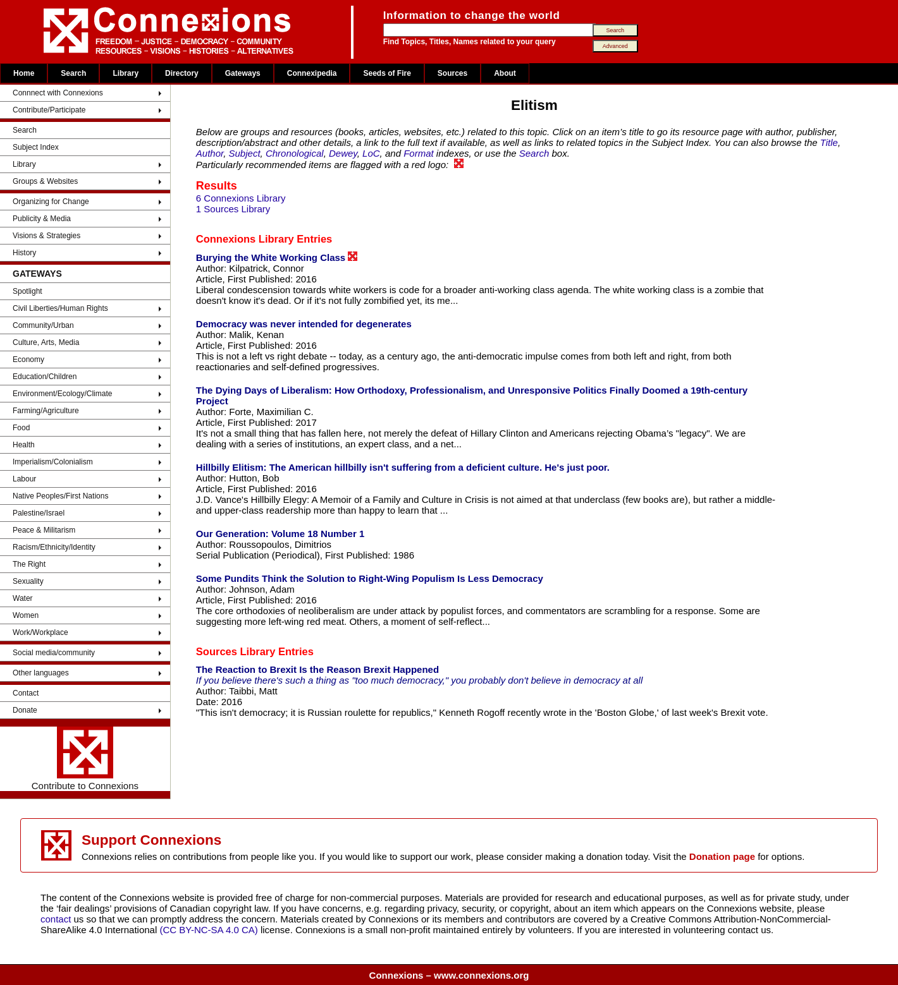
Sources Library (236, 651)
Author (209, 153)
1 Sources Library (233, 208)
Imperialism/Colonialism (53, 461)
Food (21, 427)
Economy (28, 359)
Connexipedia (312, 73)
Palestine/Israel (39, 513)
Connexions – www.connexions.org (449, 975)
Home (23, 73)
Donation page (722, 856)
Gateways (243, 73)
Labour (24, 478)
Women (26, 615)
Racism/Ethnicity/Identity (54, 547)
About (505, 73)
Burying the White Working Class (277, 257)
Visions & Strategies (46, 235)
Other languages (41, 672)
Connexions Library (245, 239)
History (24, 252)
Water (23, 598)
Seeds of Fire (386, 73)
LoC (371, 153)
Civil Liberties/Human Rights (60, 308)
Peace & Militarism (44, 530)
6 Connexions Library (241, 198)
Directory (182, 73)
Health (24, 444)
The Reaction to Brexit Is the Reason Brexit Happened (317, 669)
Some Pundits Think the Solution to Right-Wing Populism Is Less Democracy (369, 578)
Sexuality (28, 581)
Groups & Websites (45, 181)
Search (73, 73)
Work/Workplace (40, 632)
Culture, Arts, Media (46, 342)
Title (829, 142)
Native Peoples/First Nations (60, 496)
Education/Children (45, 376)
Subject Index (36, 147)
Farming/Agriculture (46, 410)
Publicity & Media (42, 218)
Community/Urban (43, 325)
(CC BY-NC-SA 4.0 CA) (208, 929)
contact (57, 919)
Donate (25, 710)
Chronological (295, 153)
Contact (26, 693)
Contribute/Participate (49, 110)
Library (125, 73)
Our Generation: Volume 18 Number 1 (280, 533)
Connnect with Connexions (58, 92)
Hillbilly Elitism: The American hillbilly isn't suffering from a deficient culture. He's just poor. (403, 467)
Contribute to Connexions (85, 759)
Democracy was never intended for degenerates (304, 323)
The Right (29, 564)
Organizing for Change (51, 201)
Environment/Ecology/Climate (62, 393)
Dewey (343, 153)
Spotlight (27, 291)
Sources (452, 73)
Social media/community (54, 652)
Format (418, 153)
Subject (245, 153)
